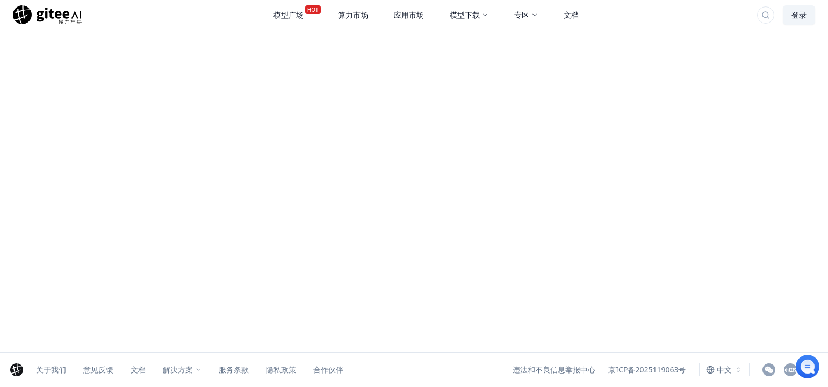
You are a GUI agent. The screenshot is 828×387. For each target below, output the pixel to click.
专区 (526, 15)
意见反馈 (98, 369)
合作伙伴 (328, 369)
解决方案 (182, 369)
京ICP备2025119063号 (647, 369)
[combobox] (724, 369)
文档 (138, 369)
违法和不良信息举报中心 (554, 369)
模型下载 (469, 15)
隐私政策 (281, 369)
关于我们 (51, 369)
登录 (799, 15)
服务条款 (234, 369)
